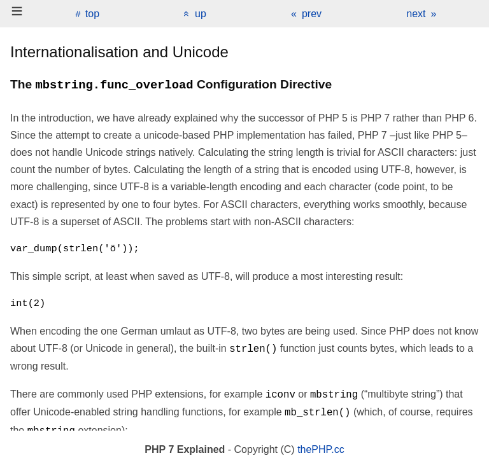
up (200, 13)
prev (312, 13)
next (415, 13)
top (92, 13)
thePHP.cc (320, 449)
